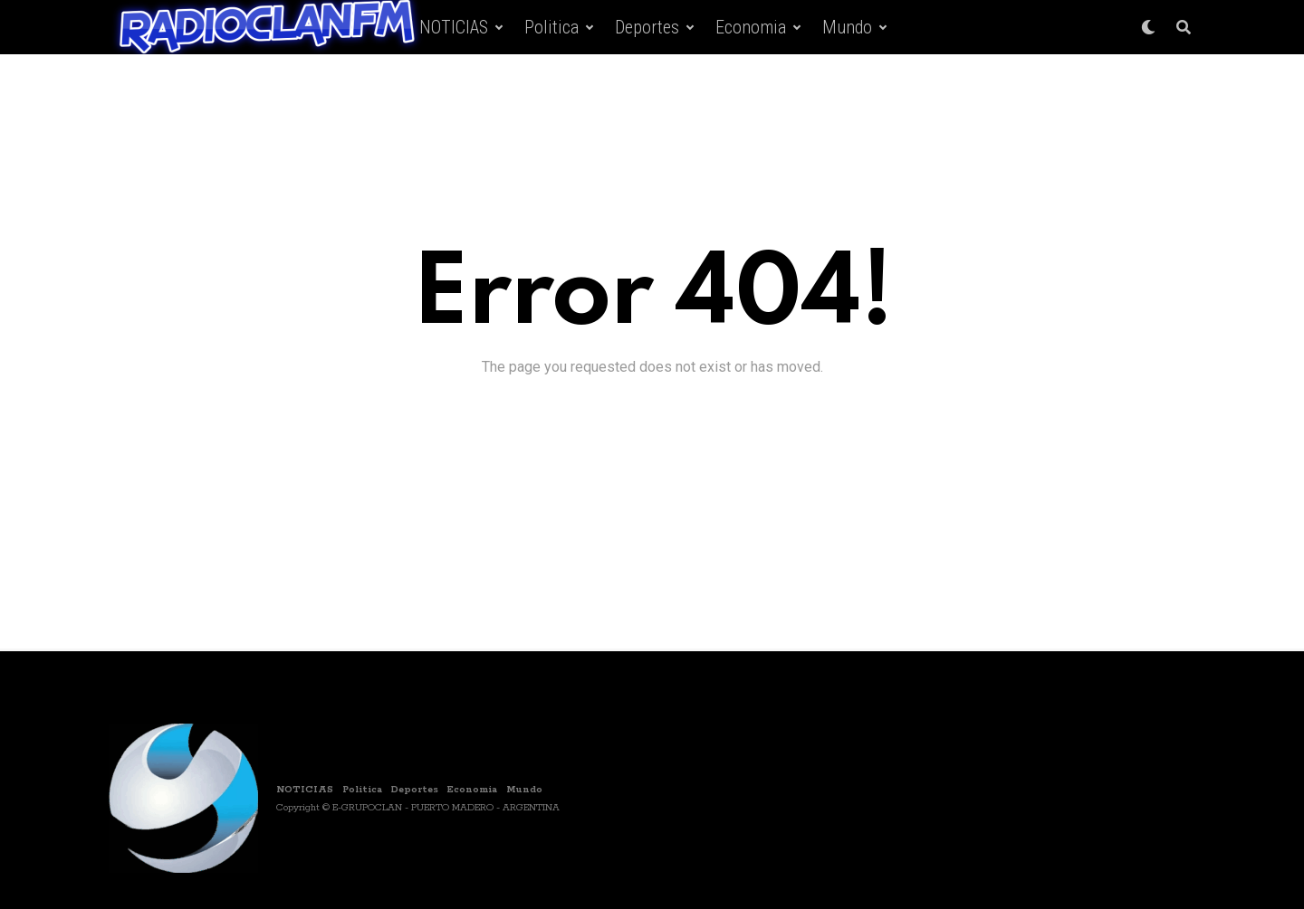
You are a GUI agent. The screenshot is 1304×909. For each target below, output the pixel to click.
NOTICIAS (453, 27)
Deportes (647, 27)
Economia (750, 27)
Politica (551, 27)
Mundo (847, 27)
